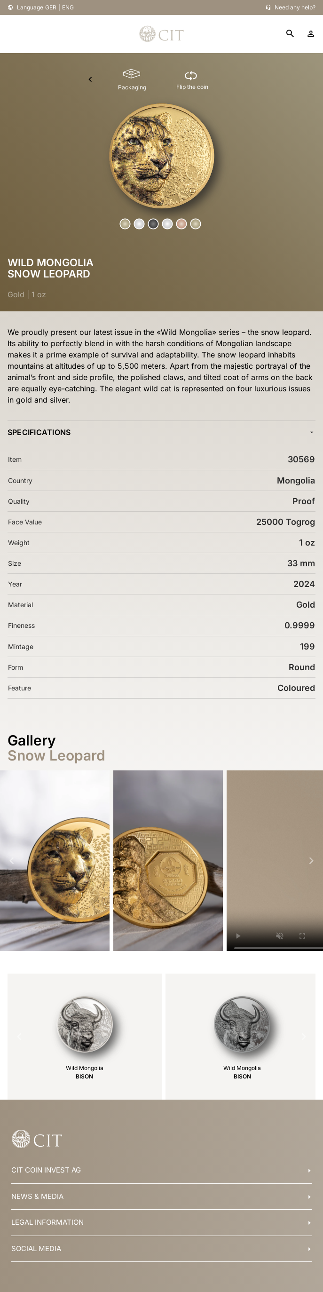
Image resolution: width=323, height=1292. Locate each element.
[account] (310, 34)
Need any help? (295, 7)
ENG (68, 7)
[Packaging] (132, 79)
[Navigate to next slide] (311, 861)
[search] (290, 34)
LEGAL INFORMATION (47, 1222)
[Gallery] (161, 860)
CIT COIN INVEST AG (46, 1169)
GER (50, 7)
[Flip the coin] (192, 79)
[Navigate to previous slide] (12, 861)
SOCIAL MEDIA (36, 1248)
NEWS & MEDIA (37, 1196)
